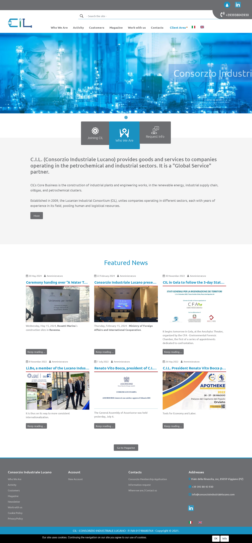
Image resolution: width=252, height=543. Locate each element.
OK (216, 539)
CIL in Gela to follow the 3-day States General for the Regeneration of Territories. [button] (194, 282)
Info (224, 539)
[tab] (95, 135)
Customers (96, 27)
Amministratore (55, 275)
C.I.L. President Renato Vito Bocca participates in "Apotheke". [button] (194, 368)
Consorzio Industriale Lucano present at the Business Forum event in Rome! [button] (126, 282)
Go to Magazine (126, 447)
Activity (78, 27)
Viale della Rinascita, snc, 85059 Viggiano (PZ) (217, 478)
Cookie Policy (15, 512)
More (37, 215)
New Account (75, 479)
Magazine (116, 27)
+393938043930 (237, 15)
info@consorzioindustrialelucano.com (213, 494)
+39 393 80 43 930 (202, 486)
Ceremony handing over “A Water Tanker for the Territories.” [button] (58, 282)
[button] (227, 5)
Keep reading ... (36, 351)
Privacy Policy (15, 518)
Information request (139, 484)
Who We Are (59, 27)
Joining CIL (95, 133)
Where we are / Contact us (142, 490)
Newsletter (14, 501)
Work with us (137, 27)
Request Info (155, 132)
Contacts (157, 27)
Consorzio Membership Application (147, 479)
